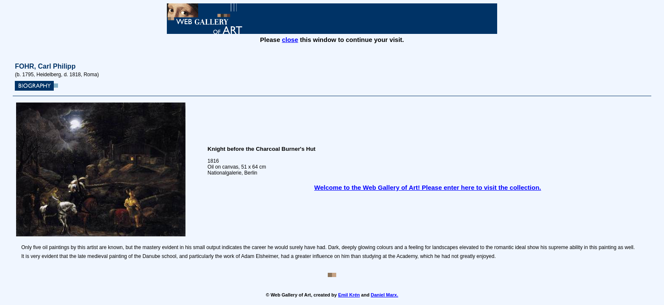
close (290, 39)
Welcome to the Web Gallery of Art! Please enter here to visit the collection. (427, 187)
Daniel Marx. (384, 294)
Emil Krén (349, 294)
